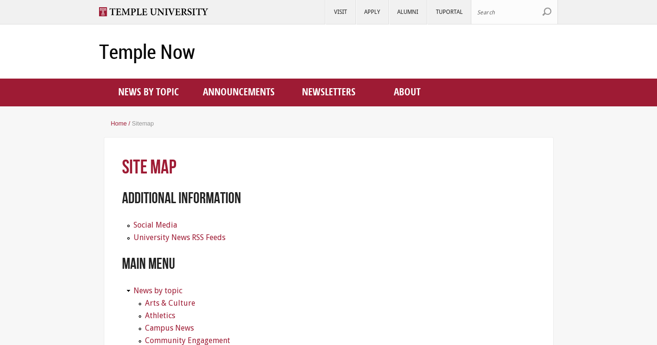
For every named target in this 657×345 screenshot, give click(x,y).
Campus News (169, 328)
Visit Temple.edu (158, 11)
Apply (372, 11)
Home (119, 123)
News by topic (148, 91)
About (407, 91)
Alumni (407, 11)
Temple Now (147, 51)
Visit (340, 11)
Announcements (239, 91)
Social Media (155, 225)
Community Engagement (187, 340)
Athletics (160, 315)
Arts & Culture (170, 303)
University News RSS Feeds (179, 237)
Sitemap (143, 123)
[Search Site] (514, 12)
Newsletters (329, 91)
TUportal (449, 11)
